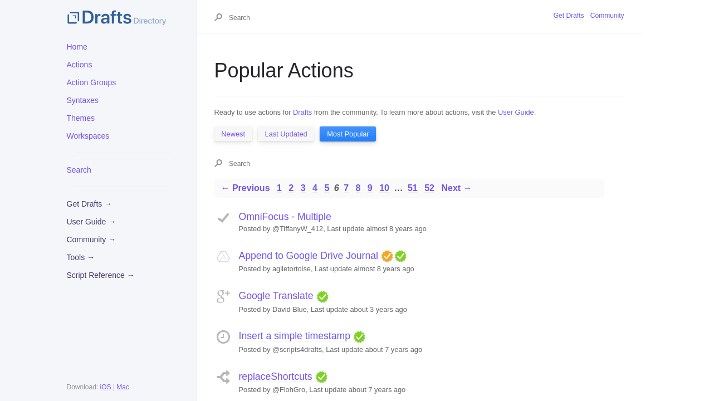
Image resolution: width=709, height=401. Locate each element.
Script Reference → (101, 275)
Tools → (81, 257)
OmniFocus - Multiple (285, 216)
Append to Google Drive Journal (308, 255)
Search (79, 169)
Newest (233, 134)
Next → (456, 188)
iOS (105, 387)
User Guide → (91, 221)
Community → (91, 239)
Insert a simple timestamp (294, 335)
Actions (79, 64)
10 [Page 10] (384, 188)
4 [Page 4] (314, 188)
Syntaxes (83, 100)
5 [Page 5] (326, 188)
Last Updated (286, 134)
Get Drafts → (90, 203)
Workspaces (88, 135)
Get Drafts (569, 15)
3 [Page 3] (303, 188)
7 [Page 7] (346, 188)
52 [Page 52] (429, 188)
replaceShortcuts (275, 376)
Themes (81, 118)
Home (77, 46)
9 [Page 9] (370, 188)
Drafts (302, 112)
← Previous (245, 188)
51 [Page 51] (413, 188)
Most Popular (348, 134)
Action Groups (91, 82)
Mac (122, 387)
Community (607, 15)
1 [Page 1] (279, 188)
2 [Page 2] (291, 188)
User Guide (516, 112)
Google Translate (276, 295)
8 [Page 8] (358, 188)
